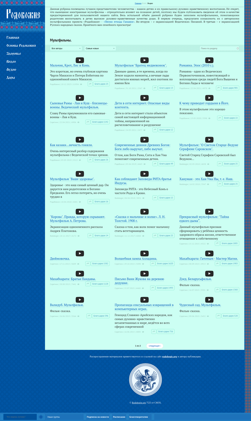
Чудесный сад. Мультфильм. (200, 305)
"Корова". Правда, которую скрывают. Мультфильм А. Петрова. (77, 219)
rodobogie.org (169, 356)
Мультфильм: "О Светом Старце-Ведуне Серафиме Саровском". (209, 147)
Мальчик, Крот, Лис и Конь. (70, 65)
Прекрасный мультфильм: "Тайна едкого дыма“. (204, 219)
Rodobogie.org (139, 403)
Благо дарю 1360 (230, 289)
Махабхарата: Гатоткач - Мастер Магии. (209, 258)
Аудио (11, 69)
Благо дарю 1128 (100, 283)
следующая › (155, 346)
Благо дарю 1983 (230, 263)
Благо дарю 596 (101, 315)
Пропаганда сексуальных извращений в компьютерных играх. (144, 307)
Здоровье (13, 53)
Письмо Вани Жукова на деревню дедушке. (139, 281)
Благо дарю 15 (166, 197)
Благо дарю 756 (165, 331)
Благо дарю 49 (166, 163)
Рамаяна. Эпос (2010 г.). (197, 65)
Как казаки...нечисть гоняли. (71, 145)
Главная (138, 3)
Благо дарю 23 (101, 83)
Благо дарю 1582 (100, 263)
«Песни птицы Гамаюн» (119, 21)
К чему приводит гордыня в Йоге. (204, 103)
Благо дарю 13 (166, 87)
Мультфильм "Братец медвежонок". (141, 65)
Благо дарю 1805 (230, 243)
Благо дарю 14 (101, 235)
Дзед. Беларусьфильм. (196, 279)
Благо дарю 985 (230, 87)
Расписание (119, 417)
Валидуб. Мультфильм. (67, 305)
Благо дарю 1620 (165, 263)
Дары (10, 77)
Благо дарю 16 (101, 201)
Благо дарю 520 (230, 315)
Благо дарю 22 (231, 117)
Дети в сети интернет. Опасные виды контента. (142, 105)
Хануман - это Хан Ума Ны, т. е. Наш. (206, 179)
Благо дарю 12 (166, 129)
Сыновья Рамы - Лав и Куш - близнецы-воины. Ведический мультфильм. (79, 105)
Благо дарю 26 (101, 159)
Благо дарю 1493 (165, 287)
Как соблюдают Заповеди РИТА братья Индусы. (143, 181)
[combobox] (219, 48)
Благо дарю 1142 (100, 121)
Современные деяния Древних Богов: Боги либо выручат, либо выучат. (142, 147)
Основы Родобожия (21, 45)
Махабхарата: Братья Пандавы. (73, 279)
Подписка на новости (98, 417)
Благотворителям (139, 417)
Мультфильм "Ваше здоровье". (72, 179)
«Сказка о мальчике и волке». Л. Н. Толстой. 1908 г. (140, 219)
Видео (150, 3)
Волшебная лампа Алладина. (136, 258)
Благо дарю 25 (231, 163)
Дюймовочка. (60, 258)
